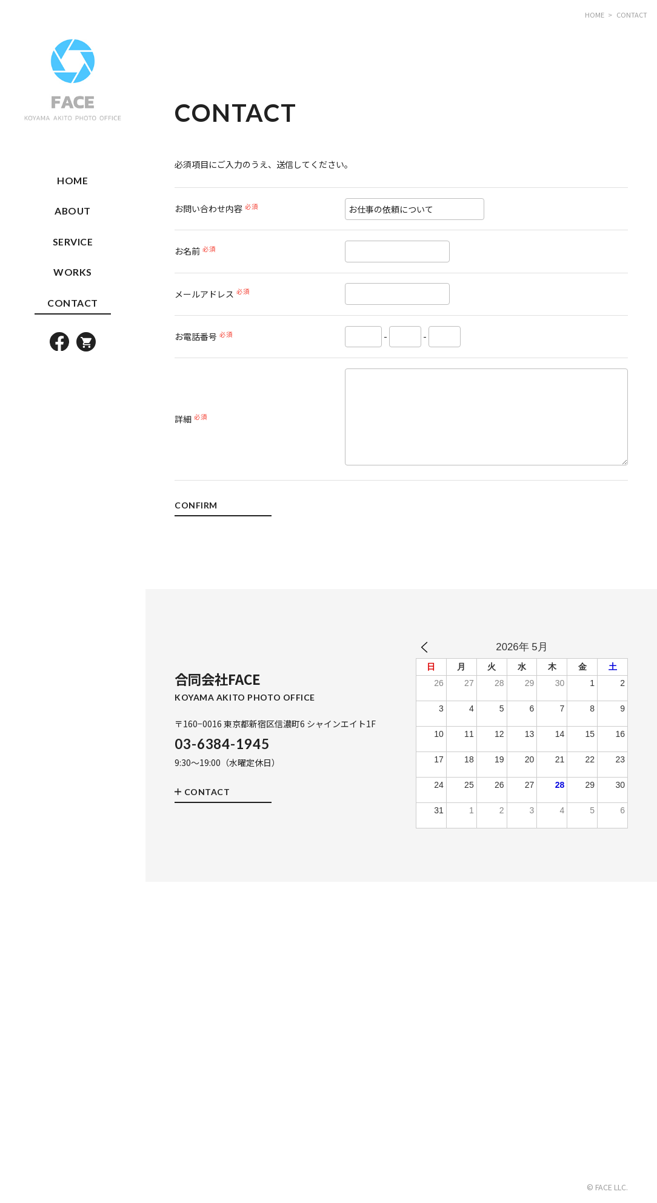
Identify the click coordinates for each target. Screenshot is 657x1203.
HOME (72, 180)
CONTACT (72, 302)
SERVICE (73, 241)
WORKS (72, 272)
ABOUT (73, 210)
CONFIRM (196, 505)
